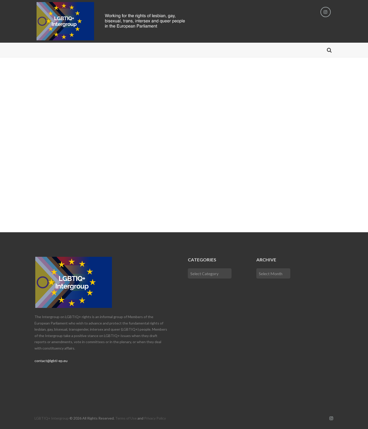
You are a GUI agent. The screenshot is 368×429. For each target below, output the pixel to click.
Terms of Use (126, 418)
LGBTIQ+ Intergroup (51, 418)
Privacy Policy (155, 418)
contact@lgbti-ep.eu (50, 360)
